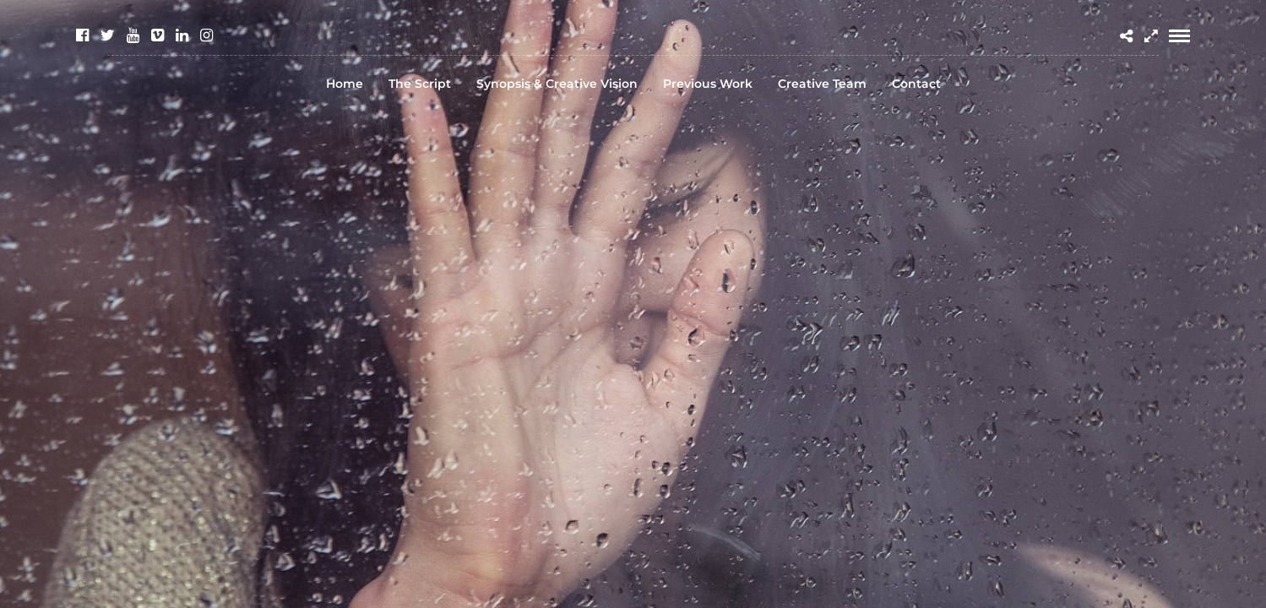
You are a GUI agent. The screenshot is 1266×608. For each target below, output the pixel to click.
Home (344, 83)
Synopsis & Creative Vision (557, 83)
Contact (916, 83)
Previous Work (708, 83)
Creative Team (822, 83)
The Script (419, 83)
